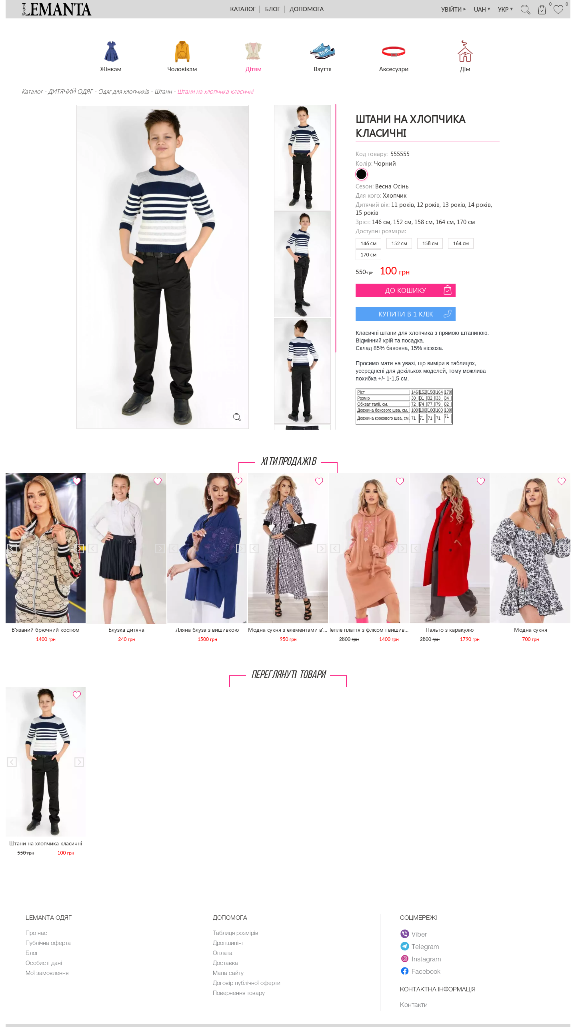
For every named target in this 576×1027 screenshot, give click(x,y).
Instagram (421, 958)
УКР (502, 9)
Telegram (420, 946)
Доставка (226, 962)
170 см (368, 254)
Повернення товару (239, 992)
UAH (477, 9)
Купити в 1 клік (416, 313)
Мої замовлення (47, 972)
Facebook (420, 971)
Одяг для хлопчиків (123, 91)
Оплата (223, 952)
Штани (163, 91)
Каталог (243, 9)
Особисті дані (44, 962)
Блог (272, 9)
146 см (368, 243)
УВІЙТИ (447, 9)
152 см (399, 243)
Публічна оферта (49, 942)
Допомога (307, 9)
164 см (461, 243)
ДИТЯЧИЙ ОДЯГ (70, 91)
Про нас (37, 932)
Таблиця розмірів (236, 932)
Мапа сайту (228, 972)
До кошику (419, 290)
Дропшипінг (229, 942)
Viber (413, 933)
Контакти (414, 1005)
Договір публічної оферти (247, 982)
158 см (430, 243)
